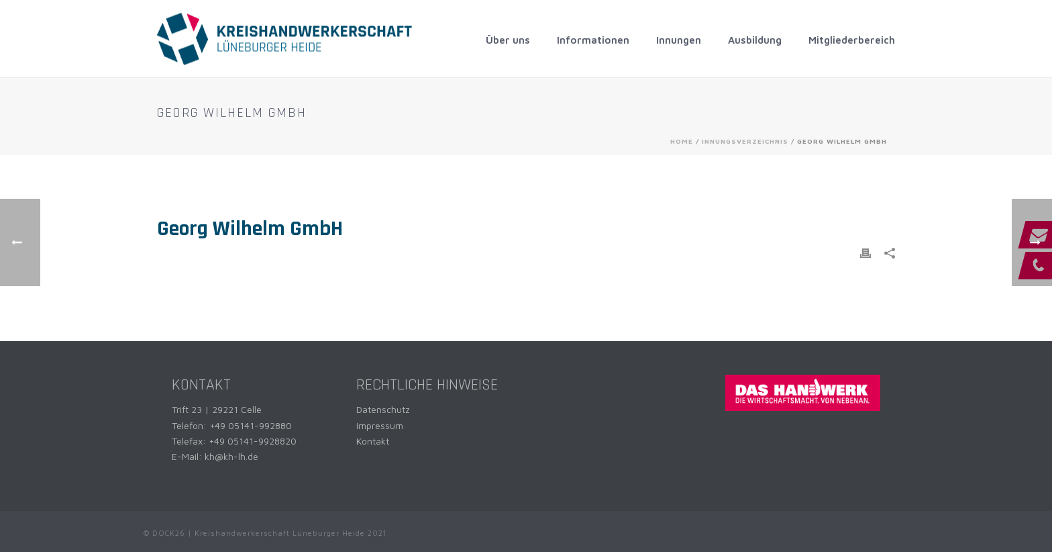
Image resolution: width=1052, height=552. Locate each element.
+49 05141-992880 (250, 425)
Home (681, 141)
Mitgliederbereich (851, 40)
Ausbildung (755, 40)
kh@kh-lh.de (231, 456)
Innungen (678, 40)
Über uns (508, 40)
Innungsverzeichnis (745, 141)
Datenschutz (383, 409)
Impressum (379, 425)
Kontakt (372, 441)
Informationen (593, 40)
